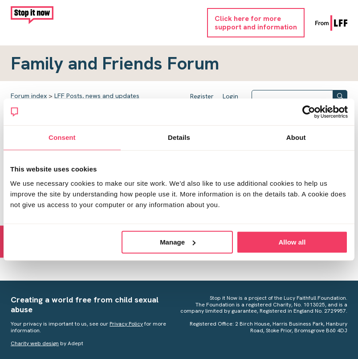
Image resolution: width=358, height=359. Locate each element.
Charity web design (35, 343)
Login (230, 96)
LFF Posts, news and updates (96, 96)
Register (202, 96)
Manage (177, 242)
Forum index (29, 96)
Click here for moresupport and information (256, 23)
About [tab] (296, 137)
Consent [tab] (62, 137)
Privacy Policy (126, 323)
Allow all (292, 242)
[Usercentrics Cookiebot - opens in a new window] (309, 111)
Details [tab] (179, 137)
